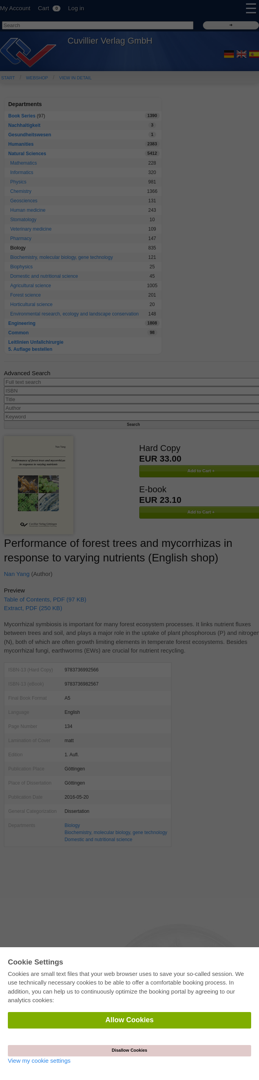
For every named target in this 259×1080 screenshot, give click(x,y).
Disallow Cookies (129, 1050)
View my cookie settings (39, 1060)
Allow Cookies (129, 1020)
